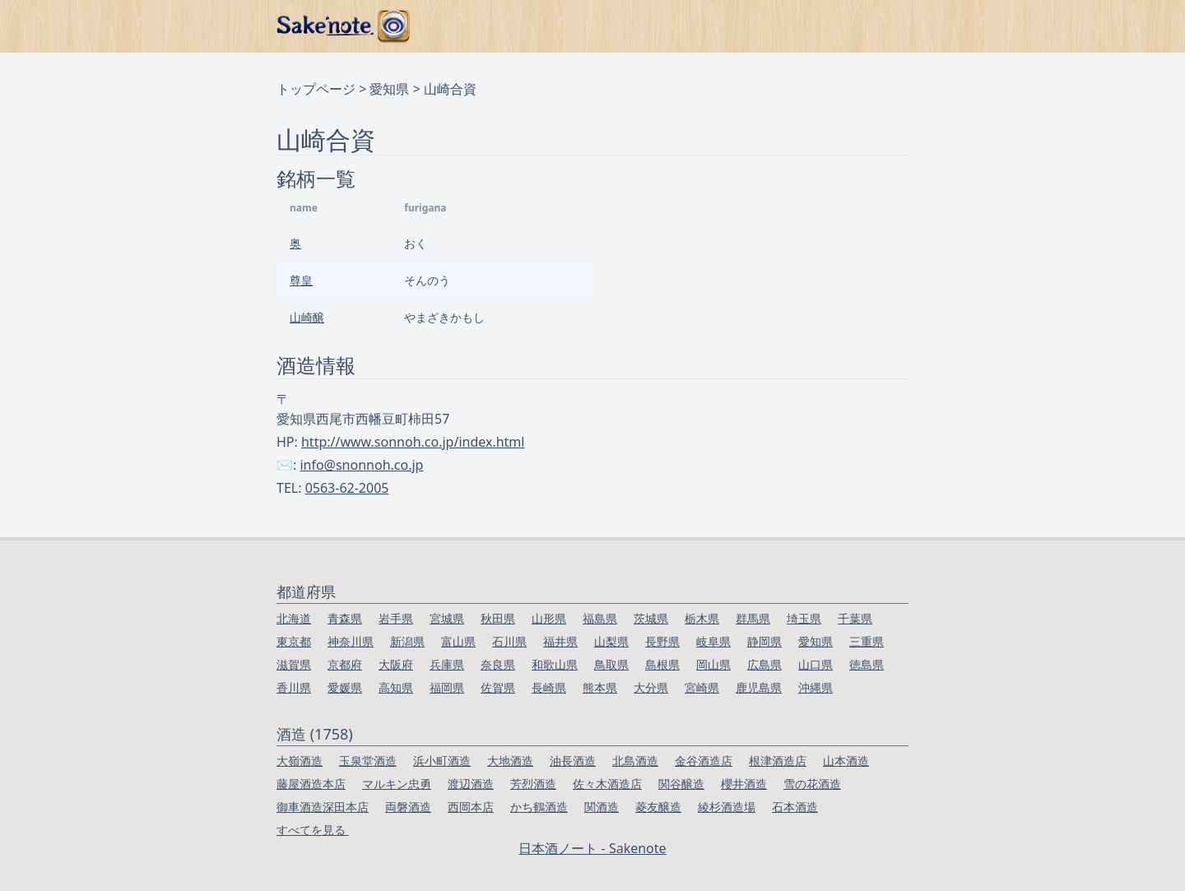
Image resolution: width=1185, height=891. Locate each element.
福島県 (600, 618)
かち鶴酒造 (539, 806)
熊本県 (600, 687)
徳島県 (866, 664)
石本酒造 (795, 806)
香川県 (293, 687)
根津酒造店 (777, 760)
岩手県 (396, 618)
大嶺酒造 (299, 760)
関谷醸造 (681, 783)
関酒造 (601, 806)
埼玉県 (804, 618)
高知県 (396, 687)
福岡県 (447, 687)
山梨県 (611, 641)
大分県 (651, 687)
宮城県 (447, 618)
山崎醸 (307, 317)
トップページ (316, 89)
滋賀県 (293, 664)
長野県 (662, 641)
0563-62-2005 (347, 488)
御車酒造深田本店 (322, 806)
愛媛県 (345, 687)
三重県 (866, 641)
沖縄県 (815, 687)
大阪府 (396, 664)
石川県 (509, 641)
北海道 (293, 618)
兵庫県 (447, 664)
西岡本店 (471, 806)
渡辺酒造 (471, 783)
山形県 (549, 618)
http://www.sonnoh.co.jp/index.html (412, 442)
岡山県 (713, 664)
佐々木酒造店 (607, 783)
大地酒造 (510, 760)
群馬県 (753, 618)
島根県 (662, 664)
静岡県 (764, 641)
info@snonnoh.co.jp (361, 465)
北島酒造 (635, 760)
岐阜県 (713, 641)
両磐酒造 (408, 806)
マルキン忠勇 (396, 783)
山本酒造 (846, 760)
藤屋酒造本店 (311, 783)
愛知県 (389, 89)
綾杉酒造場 (726, 806)
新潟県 (407, 641)
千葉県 (855, 618)
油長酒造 (573, 760)
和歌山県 (555, 664)
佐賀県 (498, 687)
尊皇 (301, 280)
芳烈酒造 (533, 783)
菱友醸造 (658, 806)
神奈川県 (351, 641)
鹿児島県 (759, 687)
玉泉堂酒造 (368, 760)
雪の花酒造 (812, 783)
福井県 (560, 641)
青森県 (345, 618)
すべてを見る (312, 830)
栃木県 (702, 618)
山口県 (815, 664)
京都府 (345, 664)
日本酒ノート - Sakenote (592, 848)
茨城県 (651, 618)
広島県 (764, 664)
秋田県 (498, 618)
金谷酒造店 (703, 760)
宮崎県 (702, 687)
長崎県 (549, 687)
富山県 (458, 641)
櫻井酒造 (744, 783)
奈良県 (498, 664)
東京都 (293, 641)
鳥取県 (611, 664)
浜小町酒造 (442, 760)
